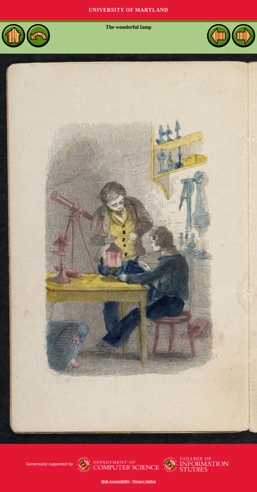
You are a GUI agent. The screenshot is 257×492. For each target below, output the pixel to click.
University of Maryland (128, 10)
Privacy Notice (144, 481)
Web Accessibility (115, 481)
